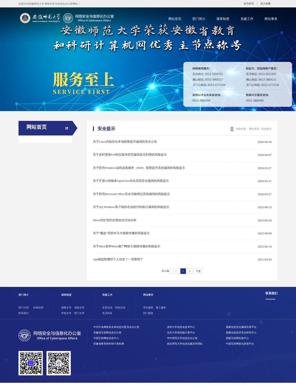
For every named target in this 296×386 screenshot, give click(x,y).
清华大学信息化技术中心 (181, 330)
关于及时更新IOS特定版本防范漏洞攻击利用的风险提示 (130, 155)
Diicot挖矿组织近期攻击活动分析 (114, 222)
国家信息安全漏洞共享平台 (241, 330)
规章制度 (222, 19)
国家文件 (66, 310)
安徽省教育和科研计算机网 (108, 346)
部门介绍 (23, 310)
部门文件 (79, 316)
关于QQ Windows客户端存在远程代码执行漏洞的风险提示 (131, 208)
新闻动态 (32, 156)
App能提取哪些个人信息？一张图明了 (118, 262)
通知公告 (32, 145)
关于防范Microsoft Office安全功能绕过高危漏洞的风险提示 (131, 195)
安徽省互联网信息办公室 (107, 335)
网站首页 (174, 19)
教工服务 (161, 310)
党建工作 (246, 19)
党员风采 (107, 316)
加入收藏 (265, 3)
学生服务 (148, 310)
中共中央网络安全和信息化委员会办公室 (116, 330)
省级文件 (79, 310)
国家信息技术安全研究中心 (241, 335)
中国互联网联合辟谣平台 (240, 346)
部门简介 (198, 19)
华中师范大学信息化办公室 (182, 341)
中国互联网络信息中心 (106, 341)
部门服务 (148, 316)
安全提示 (32, 167)
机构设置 (38, 310)
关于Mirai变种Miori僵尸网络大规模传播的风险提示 (126, 249)
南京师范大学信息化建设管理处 (185, 346)
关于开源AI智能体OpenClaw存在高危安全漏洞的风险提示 (131, 182)
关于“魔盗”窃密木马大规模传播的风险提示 (121, 235)
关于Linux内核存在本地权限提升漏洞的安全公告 (125, 142)
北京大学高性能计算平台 (181, 335)
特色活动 (120, 310)
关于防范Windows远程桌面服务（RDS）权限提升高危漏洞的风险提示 (139, 168)
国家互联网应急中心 (237, 341)
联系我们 (23, 316)
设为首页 (249, 3)
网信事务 (271, 19)
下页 (198, 274)
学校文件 (66, 316)
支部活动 (107, 310)
